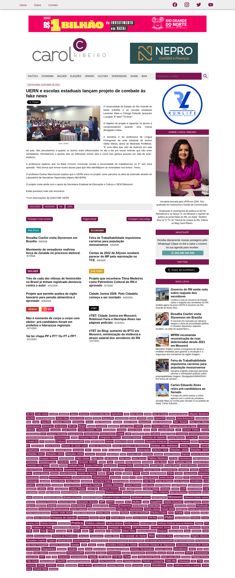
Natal (146, 502)
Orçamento (125, 505)
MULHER (62, 76)
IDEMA (145, 473)
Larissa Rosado (77, 489)
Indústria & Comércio (60, 477)
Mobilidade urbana (141, 497)
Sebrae (92, 545)
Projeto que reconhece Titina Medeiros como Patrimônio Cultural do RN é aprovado (116, 282)
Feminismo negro (47, 462)
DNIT (88, 450)
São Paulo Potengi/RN (37, 545)
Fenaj (73, 462)
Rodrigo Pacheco (182, 536)
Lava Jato (92, 489)
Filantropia (119, 462)
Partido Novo (182, 509)
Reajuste (162, 531)
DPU (104, 450)
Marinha (100, 492)
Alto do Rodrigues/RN (45, 418)
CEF (178, 430)
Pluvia (128, 518)
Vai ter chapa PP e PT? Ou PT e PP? (51, 336)
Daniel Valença (97, 442)
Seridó (89, 549)
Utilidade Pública (115, 565)
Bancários (118, 422)
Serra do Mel (99, 549)
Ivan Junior (196, 477)
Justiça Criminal (72, 485)
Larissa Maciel (61, 489)
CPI (42, 441)
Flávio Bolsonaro (133, 462)
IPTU (132, 477)
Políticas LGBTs (148, 523)
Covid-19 (32, 441)
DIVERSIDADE (119, 76)
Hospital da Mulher (86, 473)
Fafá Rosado (111, 458)
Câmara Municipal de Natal (183, 426)
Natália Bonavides (173, 502)
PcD (171, 513)
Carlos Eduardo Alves (90, 430)
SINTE (189, 553)
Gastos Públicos (94, 465)
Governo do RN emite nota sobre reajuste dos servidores (189, 293)
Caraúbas (55, 430)
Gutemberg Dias (169, 470)
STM (54, 557)
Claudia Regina (75, 434)
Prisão (175, 527)
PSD (43, 531)
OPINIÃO (89, 76)
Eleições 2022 (35, 454)
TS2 (193, 561)
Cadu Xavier (126, 426)
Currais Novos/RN (75, 441)
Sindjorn (126, 553)
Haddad (194, 470)
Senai (81, 549)
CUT (87, 442)
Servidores (180, 548)
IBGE (118, 473)
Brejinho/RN (113, 426)
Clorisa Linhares (107, 434)
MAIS (144, 76)
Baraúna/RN (144, 422)
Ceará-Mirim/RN (166, 430)
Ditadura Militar (47, 450)
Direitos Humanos (190, 445)
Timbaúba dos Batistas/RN (78, 561)
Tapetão (93, 557)
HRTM (110, 473)
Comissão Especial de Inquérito (40, 438)
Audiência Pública (62, 422)
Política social (132, 523)
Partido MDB (168, 509)
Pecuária (195, 513)
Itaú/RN (179, 478)
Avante (89, 422)
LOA (183, 489)
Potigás (199, 523)
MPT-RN (119, 502)
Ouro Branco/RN (140, 506)
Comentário (182, 434)
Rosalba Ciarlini (36, 540)
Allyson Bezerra (198, 413)
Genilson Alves (141, 465)
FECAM (173, 458)
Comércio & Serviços (198, 434)
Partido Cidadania (78, 509)
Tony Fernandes (107, 561)
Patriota (115, 513)
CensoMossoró (33, 434)
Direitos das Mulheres (164, 445)
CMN (128, 434)
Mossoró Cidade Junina (196, 497)
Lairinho (41, 489)
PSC (36, 531)
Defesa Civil (120, 441)
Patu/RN (124, 513)
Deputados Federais (179, 441)
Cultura (60, 441)
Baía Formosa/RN (103, 422)
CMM (120, 433)
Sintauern (179, 553)
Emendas (90, 454)
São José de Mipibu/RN (184, 541)
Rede (187, 531)
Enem (123, 454)
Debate (109, 441)
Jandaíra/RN (87, 481)
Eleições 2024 (55, 454)
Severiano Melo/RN (57, 553)
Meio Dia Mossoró (179, 492)
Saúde (75, 544)
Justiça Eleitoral (113, 484)
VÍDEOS (32, 309)
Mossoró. (30, 502)
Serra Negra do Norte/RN (118, 549)
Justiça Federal (133, 485)
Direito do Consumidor (100, 446)
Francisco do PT (201, 462)
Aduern (74, 414)
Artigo (35, 422)
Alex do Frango (160, 414)
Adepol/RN (64, 414)
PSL (69, 531)
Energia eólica (134, 454)
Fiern (110, 462)
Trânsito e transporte (152, 561)
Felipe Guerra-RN (201, 458)
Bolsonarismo (33, 426)
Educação (35, 207)
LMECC (175, 489)
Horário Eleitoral (67, 473)
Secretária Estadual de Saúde (121, 545)
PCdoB (179, 513)
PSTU (85, 531)
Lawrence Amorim (109, 489)
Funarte (54, 466)
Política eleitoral (114, 523)
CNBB (135, 434)
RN (61, 207)
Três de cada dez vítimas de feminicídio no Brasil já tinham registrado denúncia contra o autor (53, 282)
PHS (102, 518)
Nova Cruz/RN (63, 506)
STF (42, 557)
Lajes (50, 489)
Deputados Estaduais (156, 441)
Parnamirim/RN (46, 509)
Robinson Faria (164, 536)
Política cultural (95, 523)
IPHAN (125, 478)
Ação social (41, 414)
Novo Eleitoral (78, 506)
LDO (123, 489)
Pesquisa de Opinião (63, 517)
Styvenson (64, 557)
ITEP (186, 477)
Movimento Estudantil (46, 502)
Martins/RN (129, 492)
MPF (102, 502)
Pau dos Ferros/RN (140, 513)
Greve (106, 469)
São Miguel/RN (202, 541)
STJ (48, 557)
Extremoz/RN (32, 458)
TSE (200, 561)
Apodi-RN (160, 418)
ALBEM (148, 414)
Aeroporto (84, 414)
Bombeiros (60, 426)
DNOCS (97, 450)
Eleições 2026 (74, 454)
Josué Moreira (43, 485)
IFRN (170, 473)
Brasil (82, 426)
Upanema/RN (99, 565)
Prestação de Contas (119, 527)
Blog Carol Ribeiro (199, 422)
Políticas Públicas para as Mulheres (175, 523)
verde (147, 565)
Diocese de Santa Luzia (74, 445)
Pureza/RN (100, 531)
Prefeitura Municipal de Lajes (66, 528)
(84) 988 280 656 (182, 252)
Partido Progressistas (198, 509)
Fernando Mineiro (88, 462)
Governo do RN (53, 469)
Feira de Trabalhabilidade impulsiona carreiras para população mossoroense (115, 241)
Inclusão (44, 477)
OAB (89, 505)
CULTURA (103, 76)
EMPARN (101, 454)
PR (28, 527)
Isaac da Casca (150, 477)
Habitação (183, 470)
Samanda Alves (64, 541)
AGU (127, 414)
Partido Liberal (152, 509)
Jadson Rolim (58, 481)
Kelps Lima (148, 485)
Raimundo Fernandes (147, 531)
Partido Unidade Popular (84, 513)
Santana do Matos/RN (118, 541)
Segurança (48, 548)
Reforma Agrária (42, 536)
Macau (42, 492)
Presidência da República (93, 527)
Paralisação (202, 505)
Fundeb (63, 466)
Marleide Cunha (113, 492)
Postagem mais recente (39, 219)
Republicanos (97, 536)
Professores (194, 527)
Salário (51, 540)
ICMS (136, 473)
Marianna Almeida (87, 492)
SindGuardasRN (75, 553)
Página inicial (89, 219)
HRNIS (101, 474)
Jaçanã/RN (45, 481)
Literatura (165, 489)
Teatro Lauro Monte (171, 557)
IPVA (139, 478)
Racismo (116, 531)
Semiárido (62, 549)
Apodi (150, 418)
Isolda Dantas (166, 477)
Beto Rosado (180, 422)
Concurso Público (88, 437)
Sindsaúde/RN (137, 553)
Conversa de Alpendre (154, 437)
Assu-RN (45, 422)
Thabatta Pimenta (200, 557)
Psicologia (61, 531)
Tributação (184, 561)
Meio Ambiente (160, 492)
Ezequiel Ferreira (48, 458)
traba (119, 561)
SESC (192, 549)
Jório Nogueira (181, 481)
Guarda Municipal (134, 469)
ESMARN (158, 454)
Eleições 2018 (179, 449)
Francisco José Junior (38, 465)
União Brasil (85, 565)
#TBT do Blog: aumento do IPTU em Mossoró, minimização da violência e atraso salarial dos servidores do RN (115, 334)
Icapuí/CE (127, 474)
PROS (205, 527)
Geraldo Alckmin (188, 465)
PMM (169, 517)
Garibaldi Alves (75, 465)
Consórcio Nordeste (131, 437)
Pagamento (167, 505)
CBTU (146, 430)
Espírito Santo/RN (172, 454)
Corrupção (192, 437)
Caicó (147, 426)
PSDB (51, 531)
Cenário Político (191, 430)
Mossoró (50, 207)
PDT (187, 513)
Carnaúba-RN (109, 430)
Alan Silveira (136, 414)
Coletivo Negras (168, 434)
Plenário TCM (118, 518)
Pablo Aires (154, 506)
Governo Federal (75, 469)
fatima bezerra (139, 458)
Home (23, 5)
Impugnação (32, 477)
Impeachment (190, 473)
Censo (205, 430)
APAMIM (142, 418)
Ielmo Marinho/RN (158, 474)
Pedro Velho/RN (42, 518)
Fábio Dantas (82, 458)
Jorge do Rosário (165, 481)
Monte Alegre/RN (159, 498)
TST (206, 561)
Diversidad (78, 450)
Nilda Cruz (41, 506)
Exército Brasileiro (200, 454)
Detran (194, 442)
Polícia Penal (64, 524)
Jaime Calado (73, 481)
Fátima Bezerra (157, 458)
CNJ (147, 434)
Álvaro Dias (62, 418)
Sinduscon (151, 553)
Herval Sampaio (41, 473)
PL (108, 517)
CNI (141, 434)
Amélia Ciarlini (76, 418)
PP (206, 523)
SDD (84, 545)
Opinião (114, 505)
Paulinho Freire (158, 513)
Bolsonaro (48, 426)
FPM (171, 462)
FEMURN (63, 462)
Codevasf (155, 434)
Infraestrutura (100, 477)
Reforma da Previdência (65, 536)
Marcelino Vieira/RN (70, 492)
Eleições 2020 (199, 449)
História (54, 473)
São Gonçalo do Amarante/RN (159, 541)
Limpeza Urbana (151, 489)
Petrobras (83, 517)
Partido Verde (103, 513)
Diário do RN (37, 446)
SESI (200, 549)
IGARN (179, 473)
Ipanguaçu (115, 477)
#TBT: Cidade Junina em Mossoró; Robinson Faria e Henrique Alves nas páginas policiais (115, 319)
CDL (154, 430)
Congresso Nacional (110, 437)
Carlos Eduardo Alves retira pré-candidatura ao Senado (188, 389)
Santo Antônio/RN (136, 541)
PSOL (77, 531)
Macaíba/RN (32, 492)
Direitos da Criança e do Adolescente (130, 446)
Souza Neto (32, 557)
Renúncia (83, 536)
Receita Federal (175, 531)
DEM (130, 441)
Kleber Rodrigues (163, 485)
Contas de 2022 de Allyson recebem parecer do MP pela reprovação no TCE (114, 256)
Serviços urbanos (163, 549)
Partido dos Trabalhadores (129, 509)
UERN (69, 207)
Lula (206, 489)
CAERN (138, 426)
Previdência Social (160, 527)
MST (128, 502)
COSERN (204, 437)
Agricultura (116, 414)
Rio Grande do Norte (133, 535)
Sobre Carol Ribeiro (182, 132)
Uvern (128, 565)
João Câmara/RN (121, 481)
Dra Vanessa (114, 450)
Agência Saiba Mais (100, 414)
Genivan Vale (157, 465)
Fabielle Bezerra (66, 458)
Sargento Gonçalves (59, 545)
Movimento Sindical (87, 502)
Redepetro (196, 531)
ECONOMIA (48, 76)
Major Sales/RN (53, 492)
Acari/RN (53, 414)
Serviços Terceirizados (142, 549)
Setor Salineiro (40, 553)
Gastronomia (110, 465)
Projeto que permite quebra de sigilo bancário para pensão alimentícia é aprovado (51, 297)
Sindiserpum (114, 553)
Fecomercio (185, 458)
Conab (74, 438)
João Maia (149, 481)
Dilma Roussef (52, 446)
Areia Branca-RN (185, 418)
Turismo (31, 565)
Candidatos (42, 430)
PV (108, 531)
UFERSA (50, 565)
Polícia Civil (33, 523)
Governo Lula (94, 469)
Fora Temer (160, 462)
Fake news (125, 458)
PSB (29, 531)
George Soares (172, 465)
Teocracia (186, 557)
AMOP (88, 418)
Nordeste (52, 506)
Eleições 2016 (160, 450)
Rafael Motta (129, 531)
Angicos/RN (108, 418)
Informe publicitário (81, 477)
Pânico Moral (180, 506)
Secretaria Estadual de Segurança (156, 545)
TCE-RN (117, 557)
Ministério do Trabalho (92, 498)
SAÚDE (134, 76)
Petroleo (94, 518)
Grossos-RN (117, 470)
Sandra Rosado (81, 540)
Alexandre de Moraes (178, 414)
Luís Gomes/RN (194, 489)
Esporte (185, 454)
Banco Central (130, 422)
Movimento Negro (67, 502)
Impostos (203, 473)
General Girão (125, 465)
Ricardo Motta (111, 536)
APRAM (170, 418)
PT (91, 531)
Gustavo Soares (152, 470)
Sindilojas (90, 553)
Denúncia (139, 441)
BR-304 (72, 426)
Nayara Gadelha (192, 502)
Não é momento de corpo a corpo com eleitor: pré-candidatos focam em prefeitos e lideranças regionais (53, 322)
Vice (170, 565)
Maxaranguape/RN (143, 492)
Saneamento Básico (99, 541)
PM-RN (152, 517)
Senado (72, 549)
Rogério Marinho (199, 536)
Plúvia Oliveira (140, 518)
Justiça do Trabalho (91, 485)
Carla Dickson (69, 430)
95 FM (30, 414)
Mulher (137, 501)
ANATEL (96, 418)
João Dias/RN (135, 481)
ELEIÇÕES (75, 76)
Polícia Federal (48, 523)
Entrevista (147, 454)
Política (77, 523)
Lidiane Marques (134, 489)
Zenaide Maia (40, 569)
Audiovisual (78, 422)
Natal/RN (156, 501)
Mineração (38, 498)
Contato (53, 5)
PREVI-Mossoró (141, 527)
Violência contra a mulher (187, 565)
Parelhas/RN (32, 509)
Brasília (91, 426)
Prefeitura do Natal (41, 527)
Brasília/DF (101, 426)
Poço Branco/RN (182, 518)
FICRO (102, 462)
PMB (160, 518)
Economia (129, 449)
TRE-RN (171, 561)
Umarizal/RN (71, 565)
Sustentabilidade (79, 557)
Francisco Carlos (183, 462)
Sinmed (161, 553)
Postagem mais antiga (139, 219)
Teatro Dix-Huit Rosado (149, 557)
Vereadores (158, 565)
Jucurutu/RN (57, 485)
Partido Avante (61, 509)
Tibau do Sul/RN (47, 561)
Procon (183, 528)
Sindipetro (101, 553)
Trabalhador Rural (132, 561)
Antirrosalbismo (122, 418)
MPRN (110, 502)
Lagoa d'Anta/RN (179, 485)
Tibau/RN (61, 561)
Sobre (37, 5)
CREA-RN (50, 442)
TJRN (95, 561)
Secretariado (33, 549)
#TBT (94, 308)
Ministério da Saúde (72, 497)
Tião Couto (32, 561)
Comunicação (62, 437)
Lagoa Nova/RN (195, 485)
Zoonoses (53, 569)
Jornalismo (196, 481)
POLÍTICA (33, 76)
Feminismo (32, 462)
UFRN (61, 565)
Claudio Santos (91, 434)
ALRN (30, 418)
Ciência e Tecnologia (57, 434)
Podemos (195, 518)
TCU (134, 557)
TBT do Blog (105, 557)
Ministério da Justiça (53, 498)
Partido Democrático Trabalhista (101, 509)
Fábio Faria (97, 458)
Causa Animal (135, 430)
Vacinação (137, 565)
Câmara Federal (160, 426)
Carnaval (122, 430)
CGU (43, 434)
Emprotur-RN (113, 454)
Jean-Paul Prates (102, 481)
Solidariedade (201, 553)
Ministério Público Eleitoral (116, 497)
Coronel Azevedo (176, 437)
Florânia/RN (147, 462)
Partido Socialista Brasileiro (38, 513)
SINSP (170, 553)
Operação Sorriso (101, 506)
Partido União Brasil (62, 513)
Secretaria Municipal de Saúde (192, 545)
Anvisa (132, 418)
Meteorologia (195, 492)
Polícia (205, 518)
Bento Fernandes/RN (162, 422)
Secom (101, 545)
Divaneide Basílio (63, 450)
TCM (127, 556)
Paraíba (191, 506)
